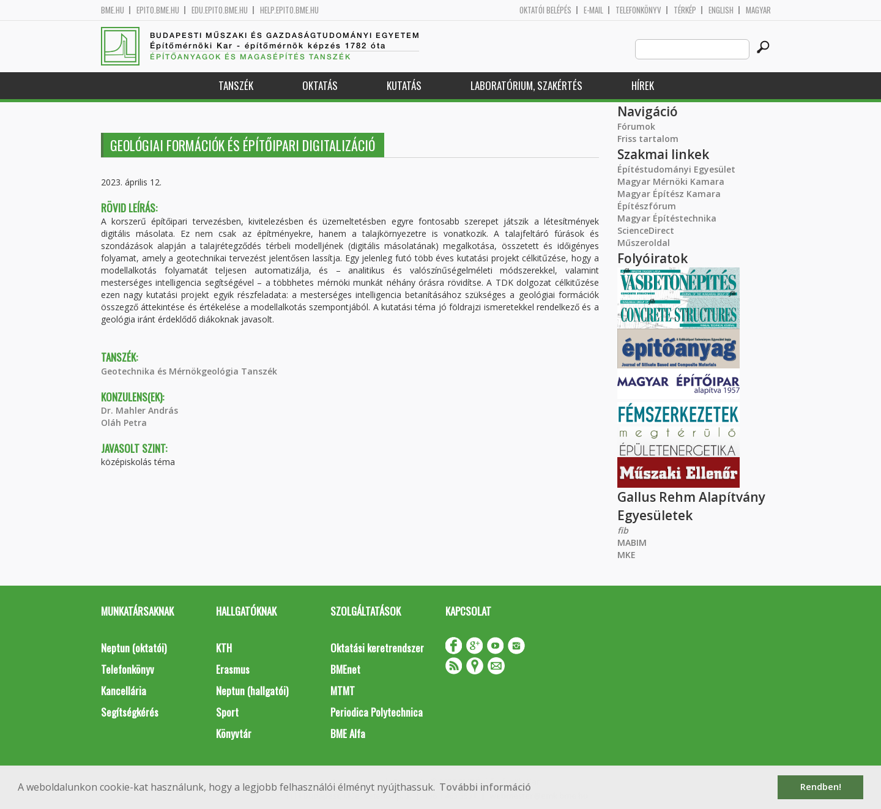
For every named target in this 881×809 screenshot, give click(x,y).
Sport (227, 712)
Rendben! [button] (820, 786)
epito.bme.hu (157, 10)
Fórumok (636, 126)
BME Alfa (347, 733)
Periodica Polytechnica (376, 712)
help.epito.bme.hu (289, 10)
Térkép (685, 10)
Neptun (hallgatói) (252, 690)
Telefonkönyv (638, 10)
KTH (224, 647)
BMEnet (345, 669)
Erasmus (233, 669)
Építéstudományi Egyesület (676, 169)
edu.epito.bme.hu (219, 10)
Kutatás (404, 85)
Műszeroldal (643, 242)
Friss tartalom (647, 138)
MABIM (632, 542)
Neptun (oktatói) (133, 647)
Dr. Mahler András (139, 410)
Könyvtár (233, 733)
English (721, 10)
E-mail (593, 10)
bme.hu (112, 10)
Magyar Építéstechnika (666, 218)
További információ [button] (485, 787)
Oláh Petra (124, 422)
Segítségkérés (129, 712)
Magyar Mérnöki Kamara (670, 181)
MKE (626, 555)
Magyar (758, 10)
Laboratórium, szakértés (526, 85)
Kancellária (123, 690)
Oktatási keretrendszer (377, 647)
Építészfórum (646, 206)
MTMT (342, 690)
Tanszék (235, 85)
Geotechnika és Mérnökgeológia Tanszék (189, 371)
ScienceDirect (645, 230)
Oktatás (320, 85)
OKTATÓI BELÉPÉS (545, 10)
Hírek (642, 85)
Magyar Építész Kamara (669, 193)
